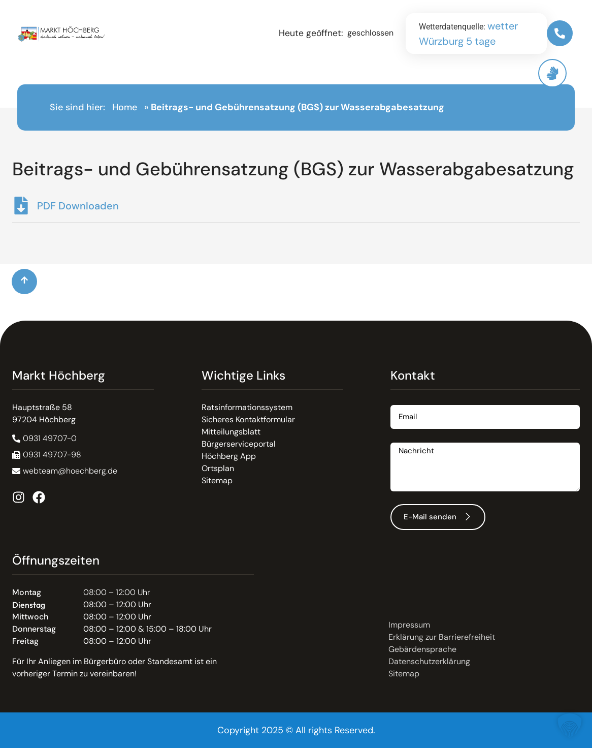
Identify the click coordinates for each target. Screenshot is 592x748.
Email (400, 401)
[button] (46, 455)
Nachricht (408, 439)
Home (124, 107)
